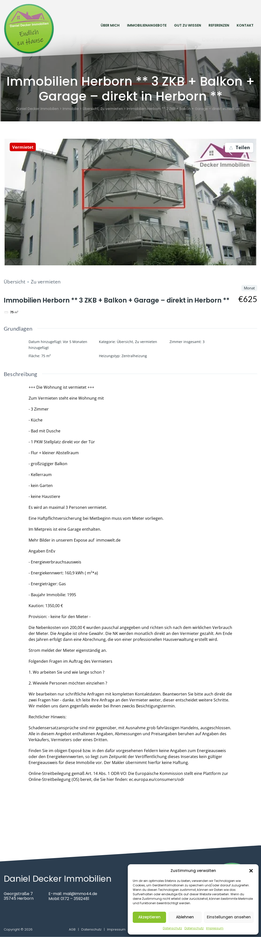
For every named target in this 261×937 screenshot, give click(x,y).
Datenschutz (172, 928)
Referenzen (219, 25)
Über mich (110, 25)
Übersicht (14, 281)
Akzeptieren (149, 917)
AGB (72, 929)
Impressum (214, 928)
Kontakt (245, 25)
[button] (251, 870)
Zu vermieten (46, 281)
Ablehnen (185, 917)
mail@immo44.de (80, 894)
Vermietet (23, 147)
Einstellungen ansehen (229, 917)
